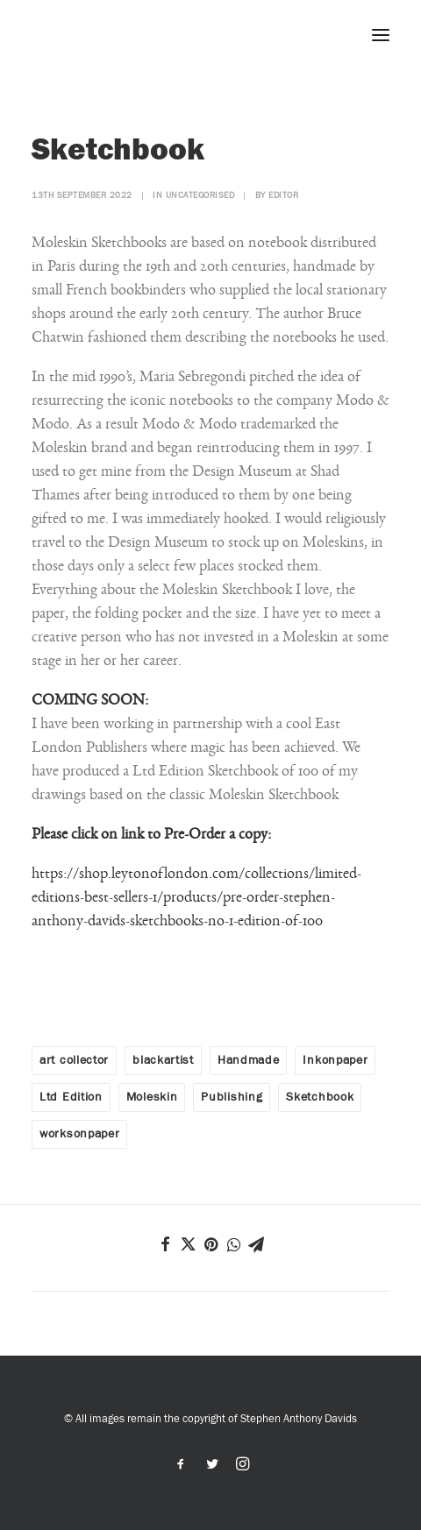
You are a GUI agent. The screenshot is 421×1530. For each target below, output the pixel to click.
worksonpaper (79, 1134)
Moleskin (152, 1097)
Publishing (231, 1097)
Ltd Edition (71, 1097)
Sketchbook (319, 1097)
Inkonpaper (335, 1060)
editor (283, 195)
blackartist (163, 1060)
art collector (74, 1060)
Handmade (249, 1060)
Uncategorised (200, 195)
